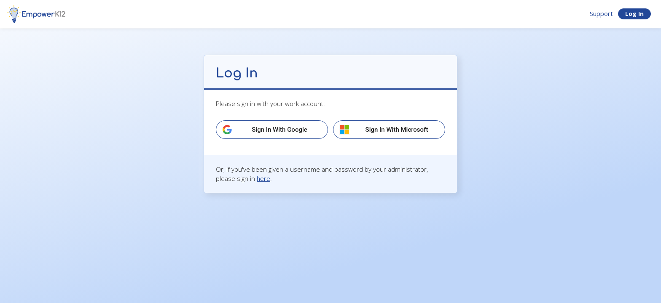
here (263, 178)
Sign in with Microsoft (396, 129)
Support (601, 13)
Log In (634, 14)
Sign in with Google (279, 129)
